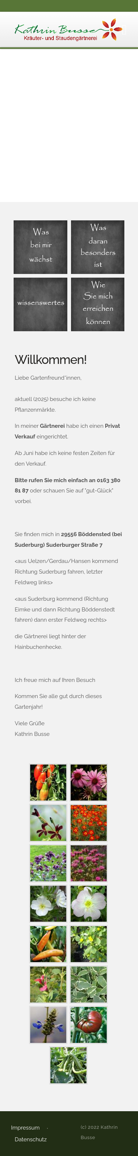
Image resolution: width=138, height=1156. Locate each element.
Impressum (25, 1127)
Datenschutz (31, 1139)
